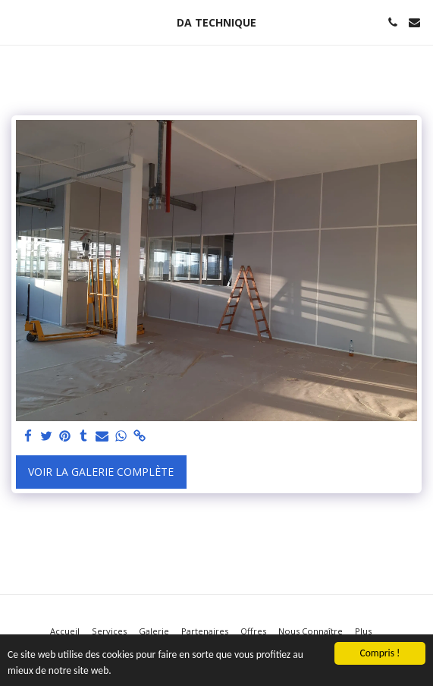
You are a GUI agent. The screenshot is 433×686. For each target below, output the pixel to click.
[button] (17, 21)
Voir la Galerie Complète (101, 471)
